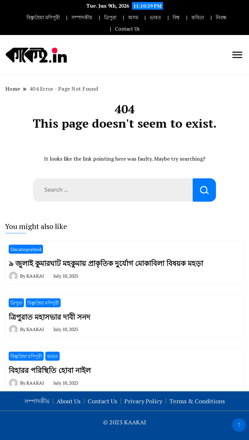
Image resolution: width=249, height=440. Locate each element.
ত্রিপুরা (110, 17)
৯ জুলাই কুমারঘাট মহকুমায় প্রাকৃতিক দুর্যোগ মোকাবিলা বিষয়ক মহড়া (106, 263)
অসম (133, 17)
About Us (69, 401)
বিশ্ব (176, 17)
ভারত (155, 17)
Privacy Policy (143, 401)
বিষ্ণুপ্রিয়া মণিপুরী (43, 17)
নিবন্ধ (221, 17)
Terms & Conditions (197, 401)
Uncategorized (25, 249)
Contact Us (127, 29)
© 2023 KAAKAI (124, 422)
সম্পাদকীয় (81, 17)
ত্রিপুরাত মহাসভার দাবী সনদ (49, 317)
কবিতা (197, 17)
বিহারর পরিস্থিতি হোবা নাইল (50, 370)
